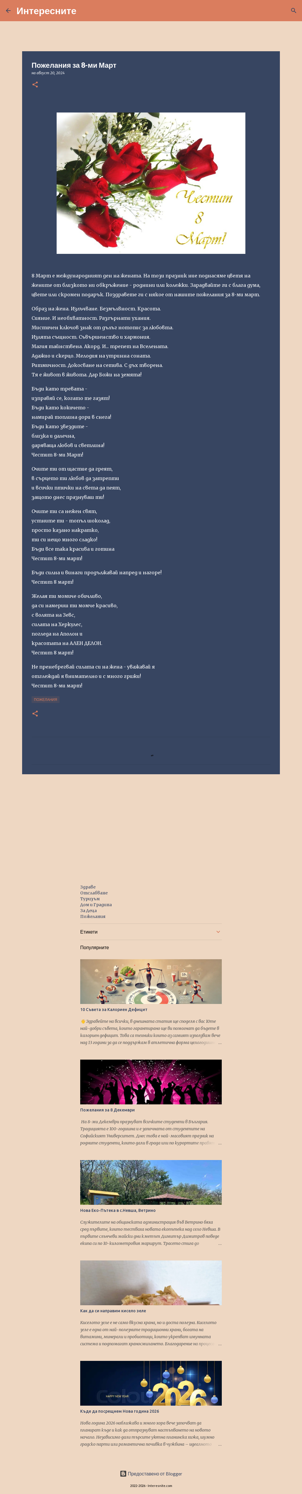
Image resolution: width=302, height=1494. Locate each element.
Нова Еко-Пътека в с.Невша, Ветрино (118, 1210)
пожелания (45, 699)
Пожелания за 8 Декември (107, 1110)
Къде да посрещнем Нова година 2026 (119, 1411)
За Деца (88, 910)
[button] (35, 85)
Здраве (88, 887)
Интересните (46, 10)
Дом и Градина (96, 904)
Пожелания (93, 916)
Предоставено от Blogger (151, 1473)
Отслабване (94, 893)
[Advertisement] (151, 824)
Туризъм (90, 898)
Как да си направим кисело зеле (113, 1310)
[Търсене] (84, 11)
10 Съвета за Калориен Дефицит (113, 1009)
